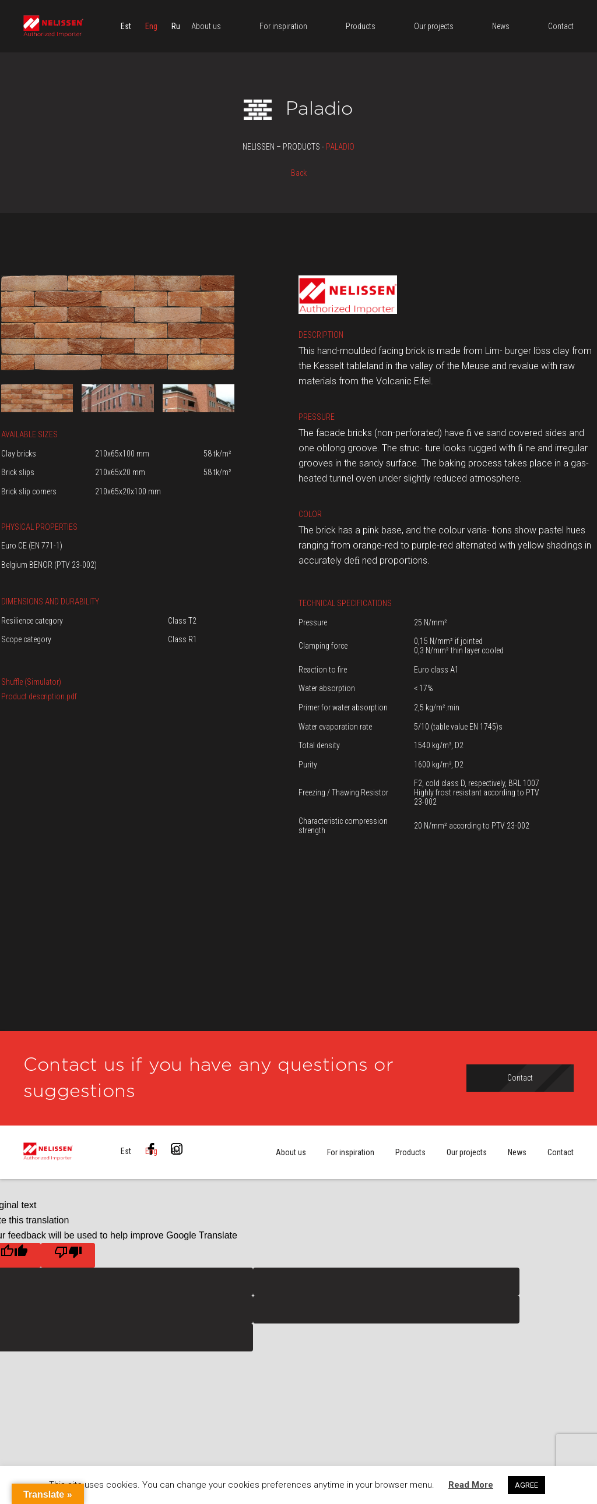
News (517, 1152)
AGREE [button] (526, 1485)
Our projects (467, 1152)
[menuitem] (126, 26)
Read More (470, 1485)
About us (291, 1152)
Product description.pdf (39, 696)
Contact (560, 1152)
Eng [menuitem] (151, 26)
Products (410, 1152)
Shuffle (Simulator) (31, 681)
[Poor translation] (68, 1255)
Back (299, 173)
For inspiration (350, 1152)
